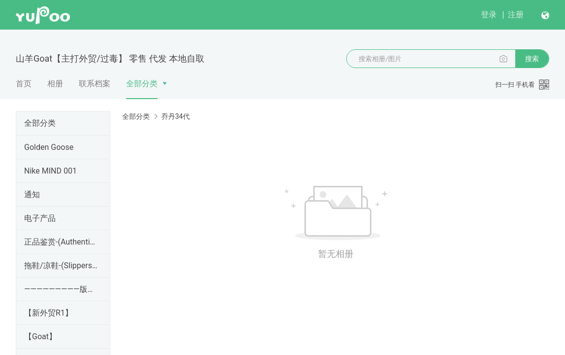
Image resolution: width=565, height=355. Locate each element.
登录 (489, 14)
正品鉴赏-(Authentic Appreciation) (61, 242)
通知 (32, 194)
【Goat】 (40, 336)
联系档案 (94, 83)
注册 (516, 14)
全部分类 (142, 83)
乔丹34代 (175, 116)
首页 (24, 83)
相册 (55, 83)
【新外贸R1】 (48, 313)
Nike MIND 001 (50, 171)
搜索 (532, 59)
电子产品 (40, 218)
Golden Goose (48, 147)
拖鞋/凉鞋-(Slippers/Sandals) (61, 265)
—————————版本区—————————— (61, 289)
